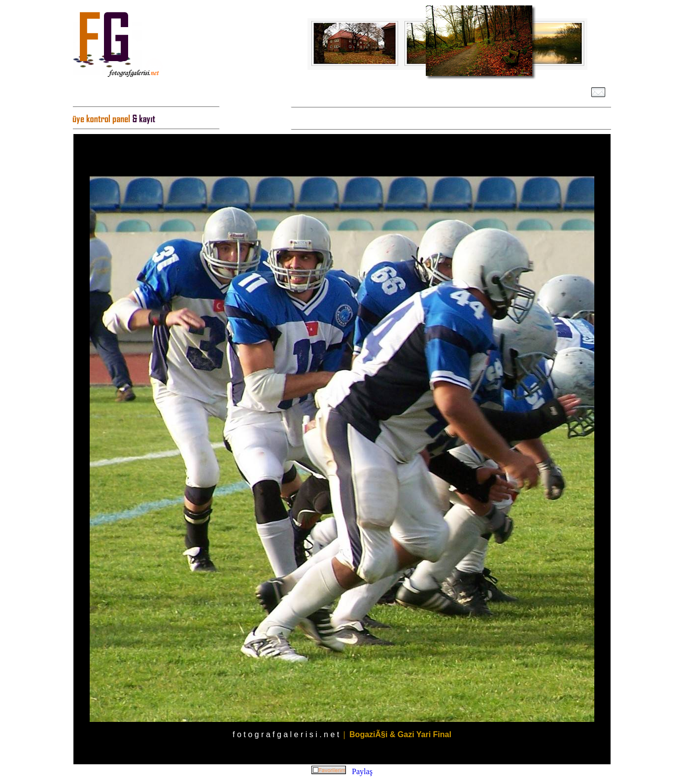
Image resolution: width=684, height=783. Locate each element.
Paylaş (362, 771)
